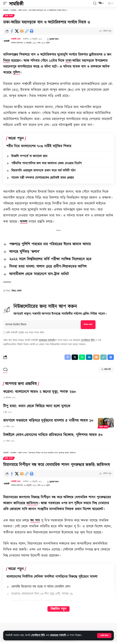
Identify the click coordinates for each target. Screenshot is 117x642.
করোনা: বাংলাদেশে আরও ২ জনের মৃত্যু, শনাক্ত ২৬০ (39, 392)
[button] (104, 635)
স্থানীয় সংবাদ (9, 16)
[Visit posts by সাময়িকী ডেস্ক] (6, 41)
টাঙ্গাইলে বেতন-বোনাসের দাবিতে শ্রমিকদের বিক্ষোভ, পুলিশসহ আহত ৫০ (53, 435)
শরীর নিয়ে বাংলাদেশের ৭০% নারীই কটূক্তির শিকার (38, 146)
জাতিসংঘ (32, 503)
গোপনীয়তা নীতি (38, 635)
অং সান (35, 520)
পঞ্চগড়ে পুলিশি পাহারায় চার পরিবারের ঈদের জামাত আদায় (50, 244)
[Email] (21, 31)
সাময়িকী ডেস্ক (15, 39)
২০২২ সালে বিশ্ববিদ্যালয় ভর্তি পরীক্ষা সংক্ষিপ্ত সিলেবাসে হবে (50, 259)
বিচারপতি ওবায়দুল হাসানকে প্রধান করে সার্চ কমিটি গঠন (43, 170)
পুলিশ (16, 72)
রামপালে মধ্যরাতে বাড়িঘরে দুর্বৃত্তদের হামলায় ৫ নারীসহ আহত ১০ (48, 420)
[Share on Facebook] (12, 31)
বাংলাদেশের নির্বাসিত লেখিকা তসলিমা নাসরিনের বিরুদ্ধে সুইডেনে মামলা (51, 576)
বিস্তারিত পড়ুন (58, 609)
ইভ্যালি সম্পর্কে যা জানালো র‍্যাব (29, 156)
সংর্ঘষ (19, 290)
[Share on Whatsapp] (82, 357)
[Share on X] (16, 31)
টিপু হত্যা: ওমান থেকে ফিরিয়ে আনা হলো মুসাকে (36, 406)
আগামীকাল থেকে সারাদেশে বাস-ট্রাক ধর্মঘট (39, 274)
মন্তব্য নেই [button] (106, 369)
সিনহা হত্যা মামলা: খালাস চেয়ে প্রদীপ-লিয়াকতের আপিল (48, 266)
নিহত (6, 60)
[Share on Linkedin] (89, 357)
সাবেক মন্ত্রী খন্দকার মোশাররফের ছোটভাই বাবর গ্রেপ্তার (42, 178)
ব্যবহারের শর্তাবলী (58, 635)
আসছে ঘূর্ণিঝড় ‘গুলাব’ (24, 251)
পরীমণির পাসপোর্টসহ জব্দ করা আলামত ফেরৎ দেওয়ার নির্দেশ (46, 163)
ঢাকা (68, 60)
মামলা (23, 221)
